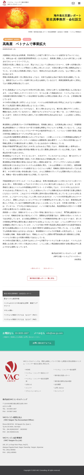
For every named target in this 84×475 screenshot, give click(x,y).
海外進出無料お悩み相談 (63, 381)
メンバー (29, 388)
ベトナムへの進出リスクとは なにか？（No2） (20, 319)
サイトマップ (59, 391)
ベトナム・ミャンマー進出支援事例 (37, 380)
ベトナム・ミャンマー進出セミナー (37, 374)
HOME (28, 369)
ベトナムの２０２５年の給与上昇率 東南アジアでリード (21, 304)
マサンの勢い (8, 310)
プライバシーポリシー (33, 391)
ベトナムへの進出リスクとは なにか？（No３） (21, 315)
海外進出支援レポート (62, 375)
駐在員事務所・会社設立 (12, 39)
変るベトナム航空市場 (11, 299)
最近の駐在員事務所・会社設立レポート (18, 293)
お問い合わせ (59, 388)
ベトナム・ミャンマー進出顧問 (65, 369)
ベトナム (27, 39)
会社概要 (58, 384)
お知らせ (29, 384)
